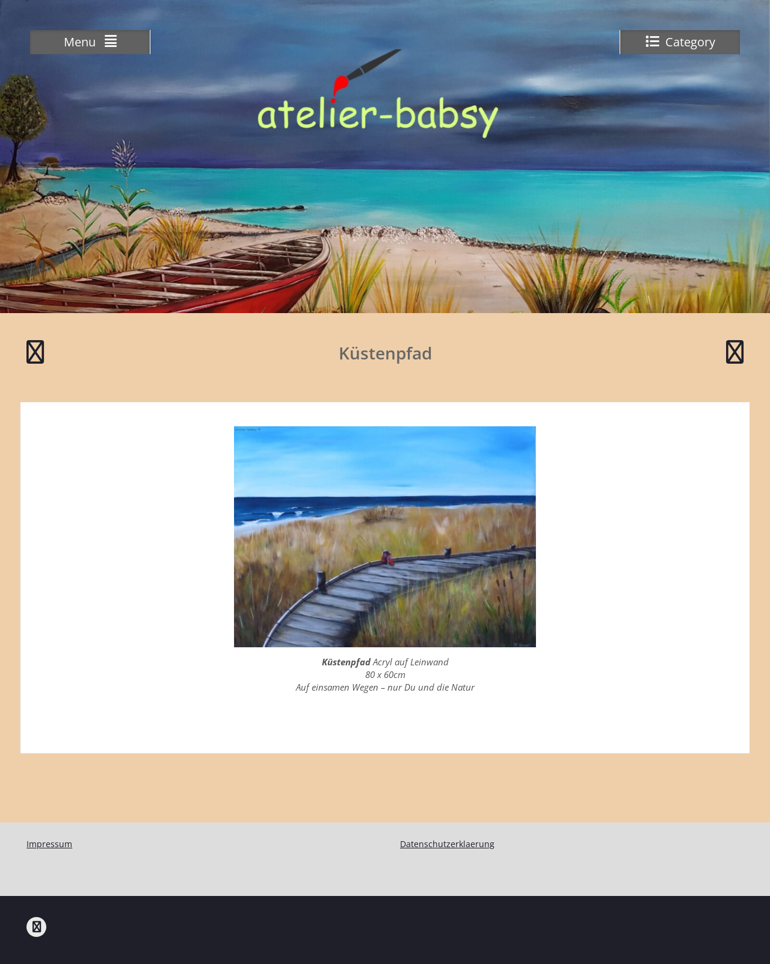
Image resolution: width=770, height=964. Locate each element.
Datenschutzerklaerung (447, 844)
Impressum (49, 844)
